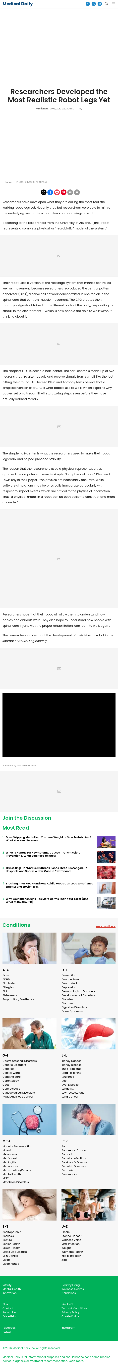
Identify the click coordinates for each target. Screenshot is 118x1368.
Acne (5, 975)
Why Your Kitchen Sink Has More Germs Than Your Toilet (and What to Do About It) (47, 900)
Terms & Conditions (74, 1308)
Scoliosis (8, 1236)
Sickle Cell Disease (14, 1252)
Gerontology (10, 1081)
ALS (4, 991)
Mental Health (11, 1174)
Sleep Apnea (10, 1264)
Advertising (9, 1316)
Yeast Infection (71, 1256)
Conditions (16, 925)
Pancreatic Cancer (73, 1150)
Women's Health (72, 1252)
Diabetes (67, 999)
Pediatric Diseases (73, 1166)
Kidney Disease (71, 1065)
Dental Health (70, 983)
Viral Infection (70, 1244)
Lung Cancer (69, 1097)
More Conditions (106, 926)
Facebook (8, 1328)
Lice (63, 1081)
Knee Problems (71, 1069)
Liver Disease (70, 1085)
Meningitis (9, 1162)
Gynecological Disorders (18, 1093)
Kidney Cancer (71, 1061)
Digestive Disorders (74, 1007)
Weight (66, 1248)
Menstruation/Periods (16, 1170)
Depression (68, 987)
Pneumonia (69, 1174)
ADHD (6, 979)
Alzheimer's (9, 995)
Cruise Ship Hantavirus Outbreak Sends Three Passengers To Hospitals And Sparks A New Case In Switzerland (46, 869)
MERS (5, 1178)
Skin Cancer (10, 1256)
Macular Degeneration (17, 1146)
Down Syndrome (72, 1011)
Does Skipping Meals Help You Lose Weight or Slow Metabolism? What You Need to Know (49, 838)
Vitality (6, 1285)
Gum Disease (11, 1089)
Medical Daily (17, 4)
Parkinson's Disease (74, 1162)
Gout (5, 1085)
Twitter (6, 1332)
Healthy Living (70, 1285)
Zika (64, 1260)
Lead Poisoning (71, 1073)
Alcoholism (9, 983)
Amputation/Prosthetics (18, 999)
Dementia (67, 975)
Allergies (8, 987)
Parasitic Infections (74, 1158)
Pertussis (67, 1170)
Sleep (6, 1260)
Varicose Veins (71, 1240)
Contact (7, 1308)
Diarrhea (67, 1003)
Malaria (7, 1150)
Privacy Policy (70, 1312)
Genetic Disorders (14, 1065)
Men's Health (10, 1158)
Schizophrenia (11, 1232)
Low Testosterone (72, 1093)
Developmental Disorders (78, 995)
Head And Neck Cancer (17, 1097)
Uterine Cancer (71, 1236)
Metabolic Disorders (15, 1182)
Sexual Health (11, 1248)
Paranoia (67, 1154)
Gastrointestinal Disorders (19, 1061)
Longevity (67, 1089)
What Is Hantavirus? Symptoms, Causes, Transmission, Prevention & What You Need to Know (43, 854)
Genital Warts (11, 1073)
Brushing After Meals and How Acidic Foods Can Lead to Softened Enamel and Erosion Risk (49, 885)
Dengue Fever (70, 979)
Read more (75, 1361)
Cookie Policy (70, 1316)
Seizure (7, 1240)
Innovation (9, 1293)
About (6, 1304)
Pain (64, 1146)
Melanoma (9, 1154)
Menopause (10, 1166)
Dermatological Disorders (78, 991)
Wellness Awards (72, 1289)
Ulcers (65, 1232)
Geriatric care (11, 1077)
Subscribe (9, 1312)
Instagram (68, 1328)
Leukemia (67, 1077)
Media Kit (67, 1304)
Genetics (8, 1069)
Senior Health (11, 1244)
